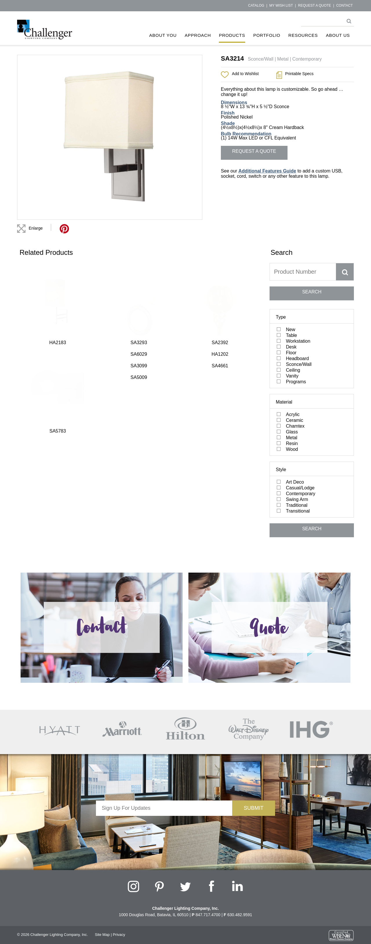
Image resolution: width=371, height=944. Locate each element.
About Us (338, 35)
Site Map (102, 934)
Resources (303, 35)
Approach (198, 35)
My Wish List (281, 5)
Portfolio (266, 35)
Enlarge (36, 228)
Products (232, 35)
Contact (344, 5)
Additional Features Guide (267, 170)
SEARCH (311, 291)
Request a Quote (314, 5)
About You (163, 35)
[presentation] (164, 827)
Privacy (119, 934)
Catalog (256, 5)
